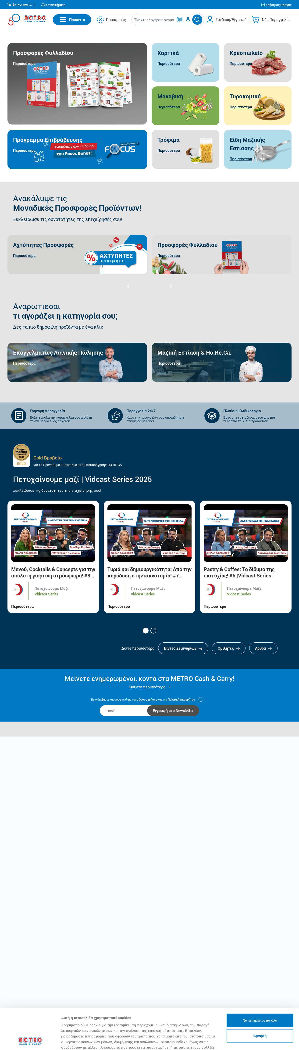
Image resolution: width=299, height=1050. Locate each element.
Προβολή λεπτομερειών (81, 1041)
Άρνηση (260, 998)
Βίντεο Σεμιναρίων (183, 648)
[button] (21, 4)
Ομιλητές (229, 648)
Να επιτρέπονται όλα (260, 982)
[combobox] (153, 19)
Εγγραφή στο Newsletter (173, 710)
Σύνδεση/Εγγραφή (231, 19)
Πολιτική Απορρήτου (181, 699)
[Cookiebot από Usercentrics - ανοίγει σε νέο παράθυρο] (30, 1040)
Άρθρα (263, 648)
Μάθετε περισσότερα (147, 686)
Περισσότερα (22, 606)
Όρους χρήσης (148, 699)
